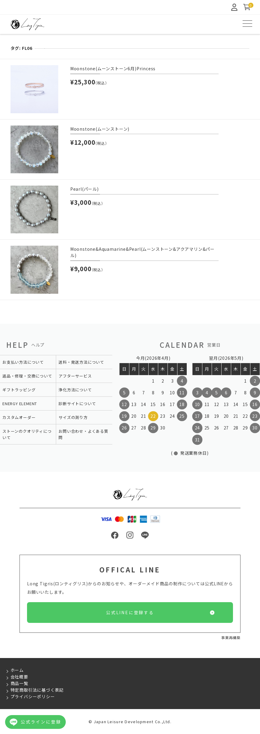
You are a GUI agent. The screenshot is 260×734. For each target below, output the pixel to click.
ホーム (17, 670)
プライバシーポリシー (33, 696)
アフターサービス (75, 376)
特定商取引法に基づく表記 (37, 690)
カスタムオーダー (18, 417)
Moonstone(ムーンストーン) (99, 129)
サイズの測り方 (73, 417)
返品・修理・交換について (27, 376)
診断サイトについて (77, 403)
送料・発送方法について (81, 362)
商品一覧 (19, 683)
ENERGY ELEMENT (19, 403)
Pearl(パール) (84, 189)
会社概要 (19, 677)
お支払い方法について (23, 362)
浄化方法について (75, 390)
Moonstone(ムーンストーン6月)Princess (113, 68)
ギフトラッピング (18, 390)
